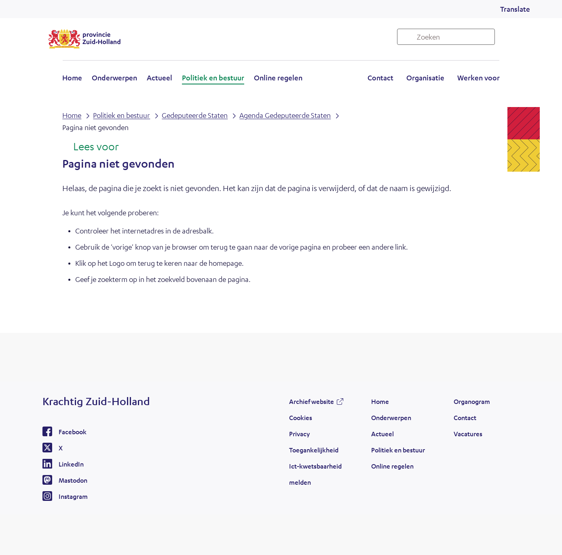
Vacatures (468, 433)
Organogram (472, 401)
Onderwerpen (114, 77)
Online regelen (278, 77)
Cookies (300, 417)
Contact (380, 77)
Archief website (311, 401)
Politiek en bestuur (213, 77)
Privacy (299, 433)
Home (72, 77)
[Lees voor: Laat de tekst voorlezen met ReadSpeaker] (90, 147)
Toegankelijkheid (313, 450)
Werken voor (478, 77)
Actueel (159, 77)
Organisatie (425, 77)
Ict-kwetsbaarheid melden (315, 474)
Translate (515, 8)
